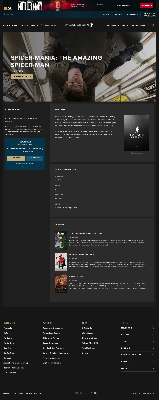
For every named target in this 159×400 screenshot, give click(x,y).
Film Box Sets (88, 348)
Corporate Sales (89, 338)
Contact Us (8, 353)
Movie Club (8, 343)
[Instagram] (81, 393)
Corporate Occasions (53, 328)
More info (25, 167)
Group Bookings (50, 343)
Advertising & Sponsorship (15, 363)
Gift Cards (87, 328)
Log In (106, 14)
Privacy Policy (33, 393)
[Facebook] (76, 393)
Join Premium (133, 14)
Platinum (7, 338)
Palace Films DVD (90, 343)
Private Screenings (51, 358)
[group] (13, 15)
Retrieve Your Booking (13, 368)
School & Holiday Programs (55, 353)
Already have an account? (25, 164)
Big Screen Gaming (52, 363)
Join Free (118, 14)
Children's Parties (51, 338)
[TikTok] (91, 393)
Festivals (7, 328)
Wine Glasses (88, 333)
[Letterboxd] (86, 393)
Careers (7, 358)
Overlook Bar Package (53, 348)
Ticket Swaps (9, 373)
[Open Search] (153, 25)
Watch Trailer (22, 76)
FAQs (5, 333)
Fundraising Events (51, 333)
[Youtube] (95, 393)
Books (85, 353)
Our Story (8, 348)
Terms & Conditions (13, 393)
